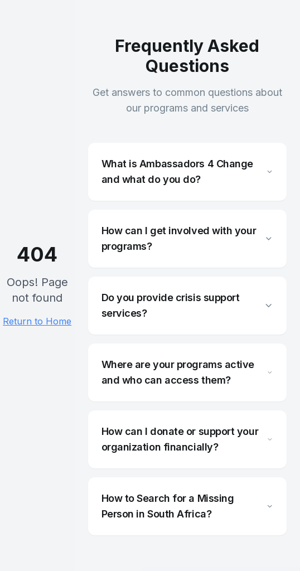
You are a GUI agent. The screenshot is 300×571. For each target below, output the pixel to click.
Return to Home (37, 321)
